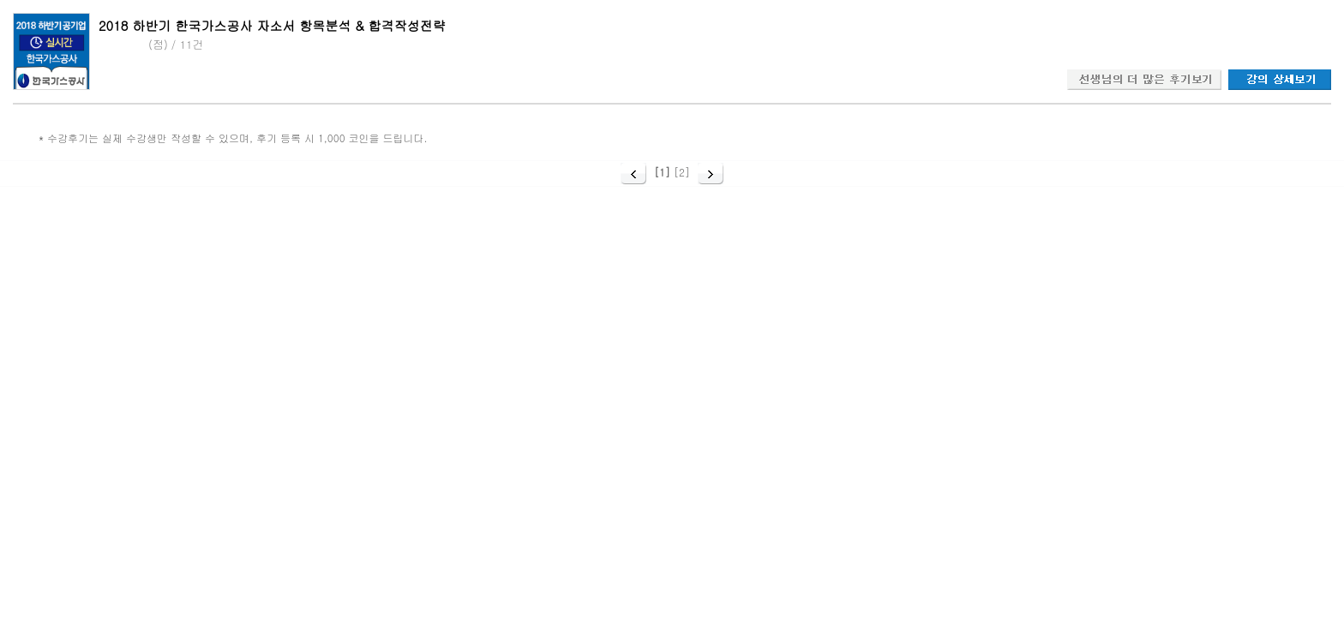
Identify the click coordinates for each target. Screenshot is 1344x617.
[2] (682, 172)
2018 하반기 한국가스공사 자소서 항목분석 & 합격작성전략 (272, 25)
